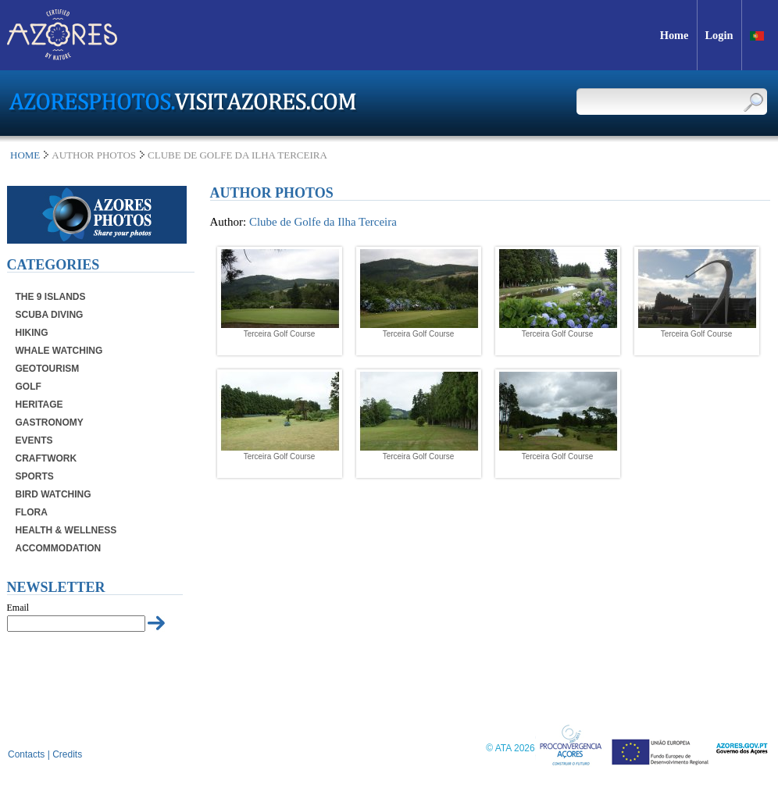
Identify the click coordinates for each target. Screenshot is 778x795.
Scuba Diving (50, 314)
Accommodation (59, 548)
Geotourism (48, 368)
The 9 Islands (51, 296)
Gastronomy (50, 422)
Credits (67, 754)
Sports (35, 476)
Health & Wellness (66, 530)
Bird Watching (53, 494)
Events (34, 440)
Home (25, 155)
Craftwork (46, 458)
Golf (28, 386)
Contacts (26, 754)
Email (18, 607)
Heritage (39, 404)
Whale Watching (59, 350)
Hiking (32, 332)
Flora (32, 512)
